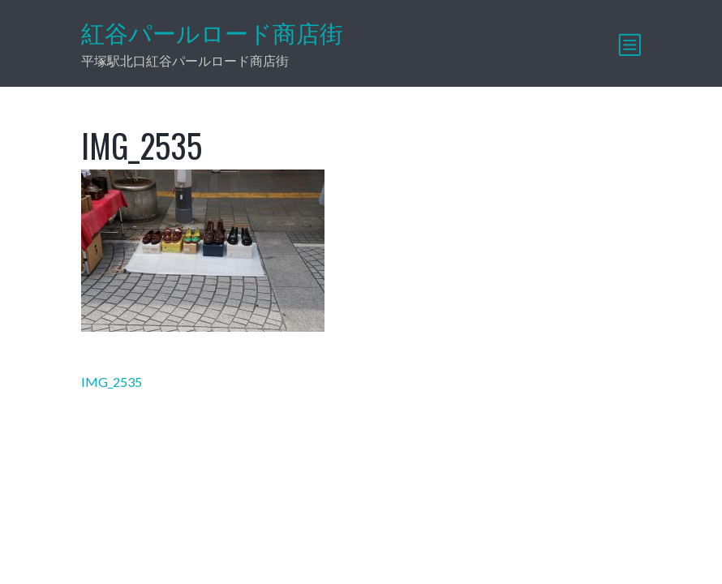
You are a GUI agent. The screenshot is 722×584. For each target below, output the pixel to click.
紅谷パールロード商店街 (212, 33)
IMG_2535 (111, 381)
